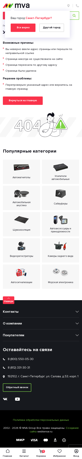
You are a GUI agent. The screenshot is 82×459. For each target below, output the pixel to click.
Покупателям (13, 335)
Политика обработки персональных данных (41, 420)
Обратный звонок (17, 387)
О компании (12, 323)
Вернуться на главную (23, 100)
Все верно (23, 27)
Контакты (10, 312)
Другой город (51, 27)
